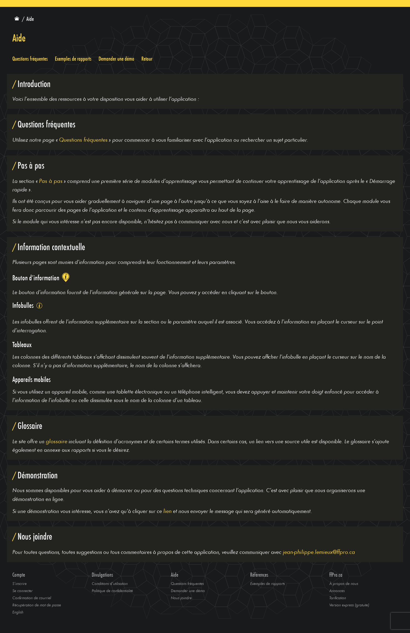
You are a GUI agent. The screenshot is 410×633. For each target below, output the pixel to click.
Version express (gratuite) (349, 605)
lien (167, 511)
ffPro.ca (335, 575)
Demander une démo (116, 59)
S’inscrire (19, 583)
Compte (18, 575)
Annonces (337, 590)
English (17, 612)
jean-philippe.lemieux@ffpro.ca (319, 552)
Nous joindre (181, 598)
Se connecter (22, 590)
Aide (174, 575)
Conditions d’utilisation (110, 583)
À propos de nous (343, 583)
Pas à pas (51, 181)
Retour (146, 59)
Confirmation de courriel (31, 598)
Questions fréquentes (30, 59)
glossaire (56, 441)
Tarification (337, 598)
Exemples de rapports (73, 59)
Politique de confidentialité (112, 590)
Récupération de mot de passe (36, 605)
